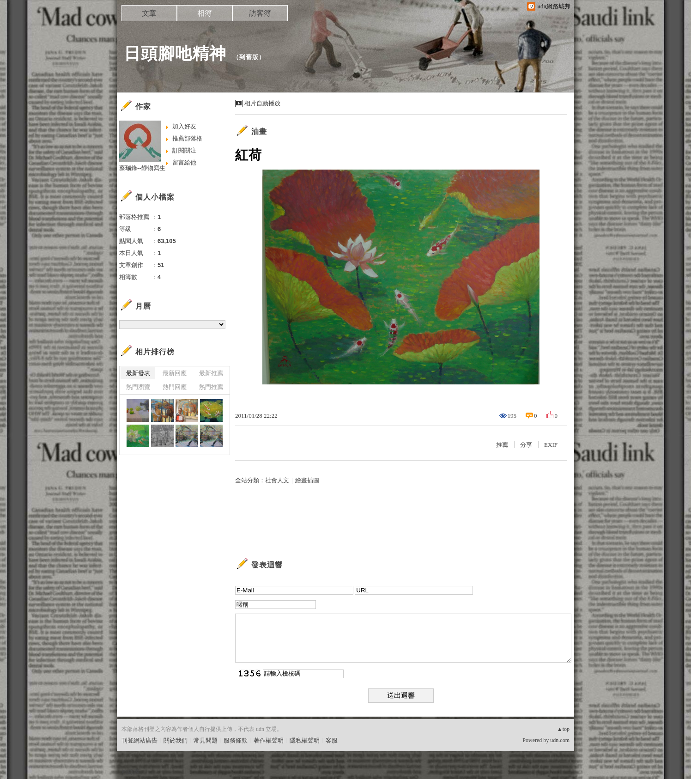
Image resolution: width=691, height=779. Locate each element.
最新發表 (138, 373)
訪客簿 (260, 13)
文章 (149, 13)
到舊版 (249, 57)
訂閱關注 (184, 150)
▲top (563, 729)
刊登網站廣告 (139, 740)
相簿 (204, 13)
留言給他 (184, 162)
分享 (526, 444)
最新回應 (175, 373)
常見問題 (206, 740)
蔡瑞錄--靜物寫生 (142, 167)
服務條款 (236, 740)
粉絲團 (130, 771)
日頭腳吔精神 (175, 53)
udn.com (560, 740)
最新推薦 (211, 373)
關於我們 (176, 740)
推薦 (502, 444)
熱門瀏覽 (138, 386)
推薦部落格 (187, 138)
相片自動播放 (262, 103)
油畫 (259, 131)
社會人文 (277, 480)
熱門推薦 (211, 386)
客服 (332, 740)
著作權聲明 (269, 740)
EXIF (551, 444)
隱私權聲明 (305, 740)
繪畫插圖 (307, 480)
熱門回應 (175, 386)
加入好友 (184, 126)
